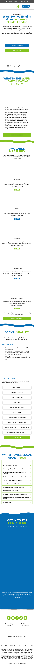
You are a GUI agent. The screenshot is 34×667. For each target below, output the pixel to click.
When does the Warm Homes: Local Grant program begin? (16, 498)
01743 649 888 (25, 625)
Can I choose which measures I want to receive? (15, 476)
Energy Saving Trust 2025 (17, 314)
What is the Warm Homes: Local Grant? (13, 462)
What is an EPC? (7, 502)
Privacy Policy (9, 623)
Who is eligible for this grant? (10, 465)
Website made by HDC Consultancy (17, 663)
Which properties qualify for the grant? (13, 468)
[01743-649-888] (19, 1)
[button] (17, 6)
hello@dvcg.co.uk (25, 623)
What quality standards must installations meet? (15, 494)
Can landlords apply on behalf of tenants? (13, 487)
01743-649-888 (24, 1)
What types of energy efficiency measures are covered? (14, 473)
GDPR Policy (9, 625)
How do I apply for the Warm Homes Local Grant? (15, 483)
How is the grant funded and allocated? (13, 480)
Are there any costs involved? (10, 490)
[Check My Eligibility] (6, 1)
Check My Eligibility (12, 1)
